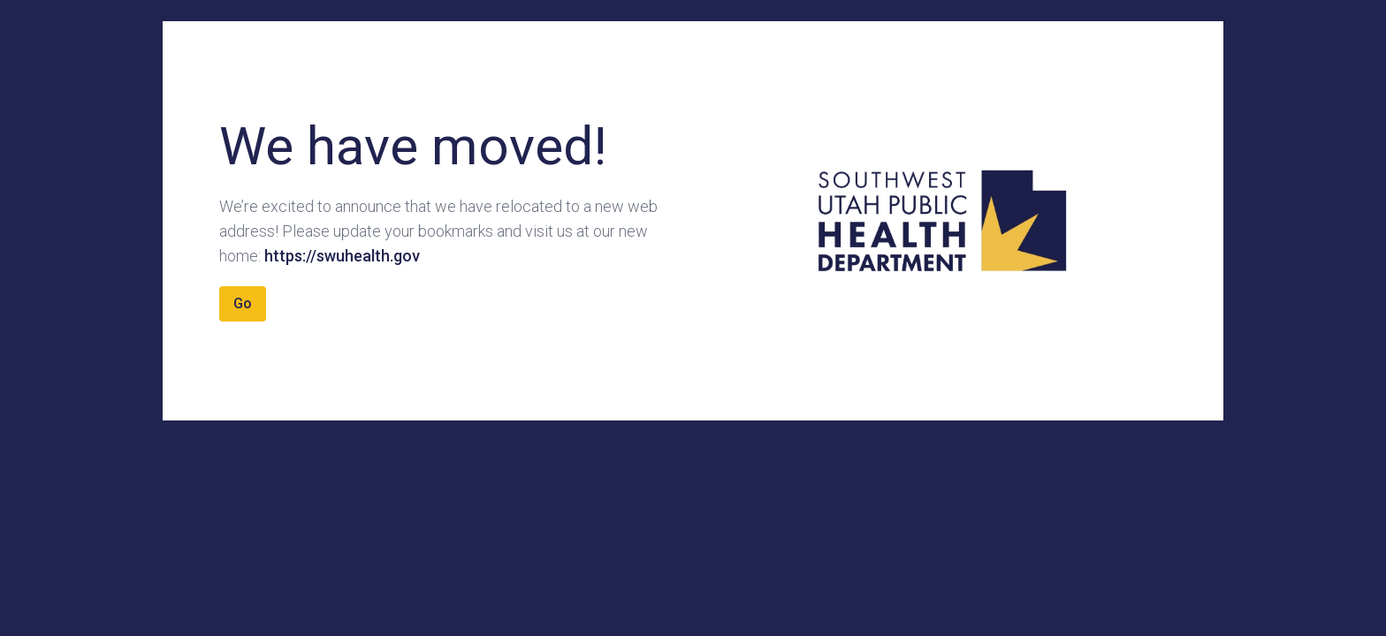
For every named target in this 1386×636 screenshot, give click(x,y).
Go (242, 303)
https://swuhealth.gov (342, 255)
